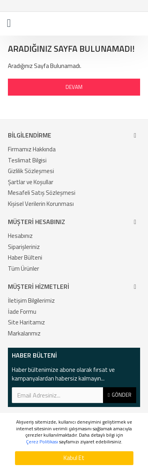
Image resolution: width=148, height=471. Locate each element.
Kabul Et (74, 457)
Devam (74, 87)
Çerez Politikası (42, 442)
